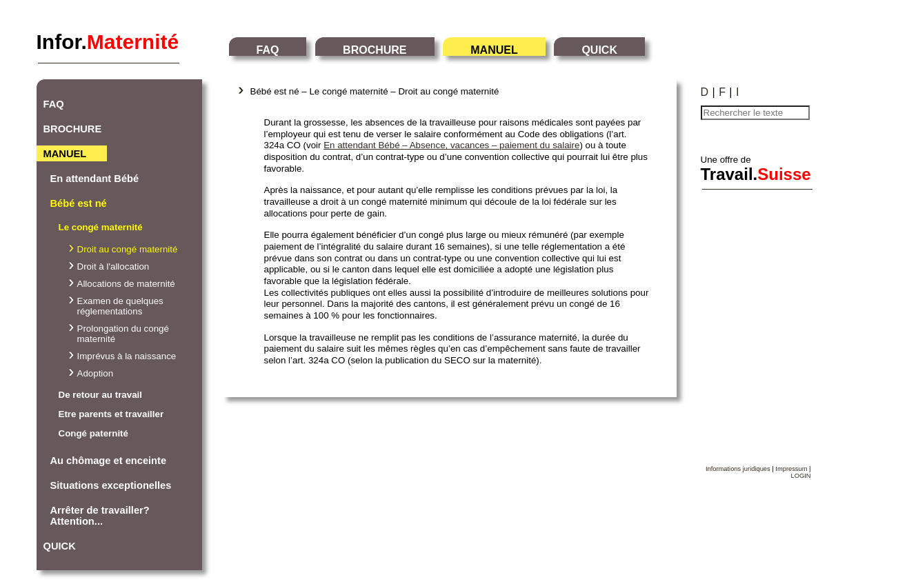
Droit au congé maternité (127, 249)
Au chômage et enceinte (108, 460)
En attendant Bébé (94, 178)
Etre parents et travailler (111, 414)
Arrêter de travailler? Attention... (100, 516)
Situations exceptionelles (111, 485)
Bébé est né (78, 203)
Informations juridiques (738, 468)
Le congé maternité (101, 227)
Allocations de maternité (126, 284)
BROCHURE (374, 50)
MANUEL (493, 50)
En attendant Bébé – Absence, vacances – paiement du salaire (451, 145)
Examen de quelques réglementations (120, 306)
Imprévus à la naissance (127, 356)
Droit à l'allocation (113, 266)
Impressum (791, 468)
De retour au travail (100, 395)
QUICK (599, 50)
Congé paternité (93, 433)
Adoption (95, 373)
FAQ (268, 50)
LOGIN (800, 475)
